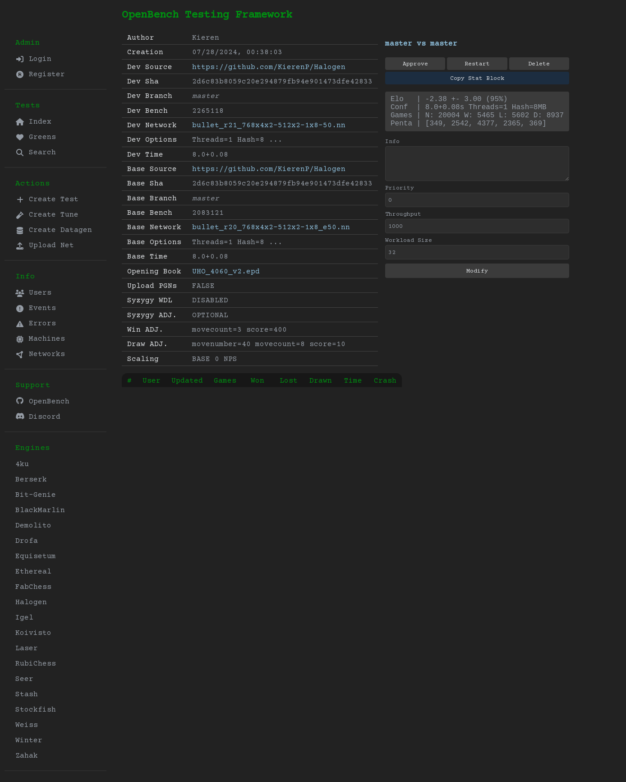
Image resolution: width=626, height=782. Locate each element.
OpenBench (42, 401)
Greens (35, 137)
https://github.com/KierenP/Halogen (268, 67)
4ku (22, 464)
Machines (40, 339)
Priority (399, 195)
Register (40, 74)
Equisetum (35, 556)
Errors (35, 323)
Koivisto (33, 633)
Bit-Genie (35, 495)
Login (33, 59)
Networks (40, 354)
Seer (24, 679)
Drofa (26, 541)
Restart (477, 64)
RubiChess (35, 664)
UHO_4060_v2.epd (226, 272)
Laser (26, 648)
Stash (26, 694)
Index (33, 122)
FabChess (33, 587)
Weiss (26, 725)
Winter (28, 740)
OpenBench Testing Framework (207, 15)
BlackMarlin (40, 510)
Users (33, 293)
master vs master (421, 44)
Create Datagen (53, 230)
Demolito (33, 526)
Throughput (403, 221)
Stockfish (35, 710)
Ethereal (33, 572)
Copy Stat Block (477, 78)
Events (35, 308)
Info (392, 149)
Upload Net (44, 245)
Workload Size (408, 248)
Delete (539, 64)
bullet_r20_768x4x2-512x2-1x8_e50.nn (271, 227)
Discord (37, 416)
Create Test (46, 199)
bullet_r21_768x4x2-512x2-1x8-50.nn (268, 125)
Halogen (31, 602)
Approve (415, 64)
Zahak (26, 756)
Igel (24, 618)
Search (35, 152)
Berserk (31, 480)
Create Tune (46, 215)
